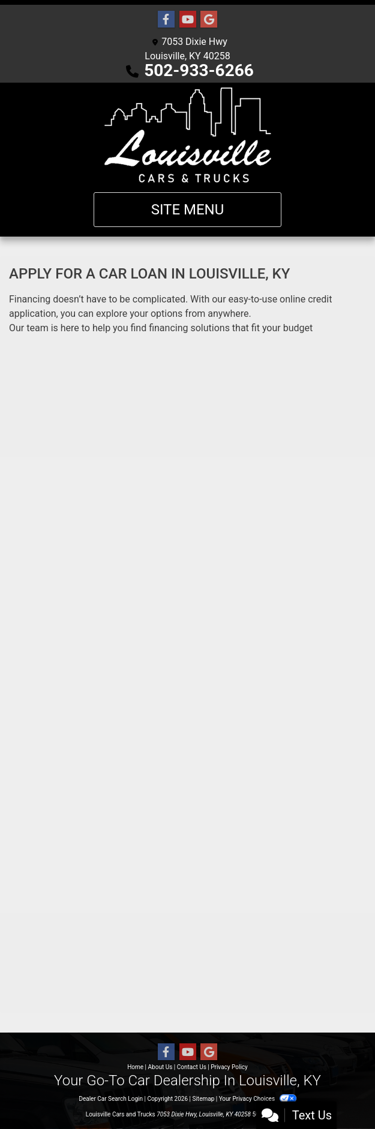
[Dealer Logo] (187, 135)
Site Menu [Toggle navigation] (187, 209)
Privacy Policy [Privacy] (229, 1067)
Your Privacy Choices (257, 1098)
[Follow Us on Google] (208, 20)
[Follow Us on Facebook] (166, 20)
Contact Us (191, 1067)
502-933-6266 (199, 70)
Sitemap (203, 1098)
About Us (160, 1067)
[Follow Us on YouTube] (187, 20)
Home (135, 1067)
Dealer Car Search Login (111, 1098)
